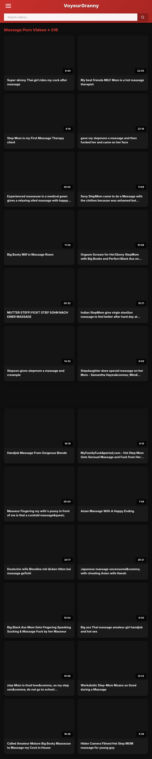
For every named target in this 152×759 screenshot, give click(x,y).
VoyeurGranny (81, 6)
